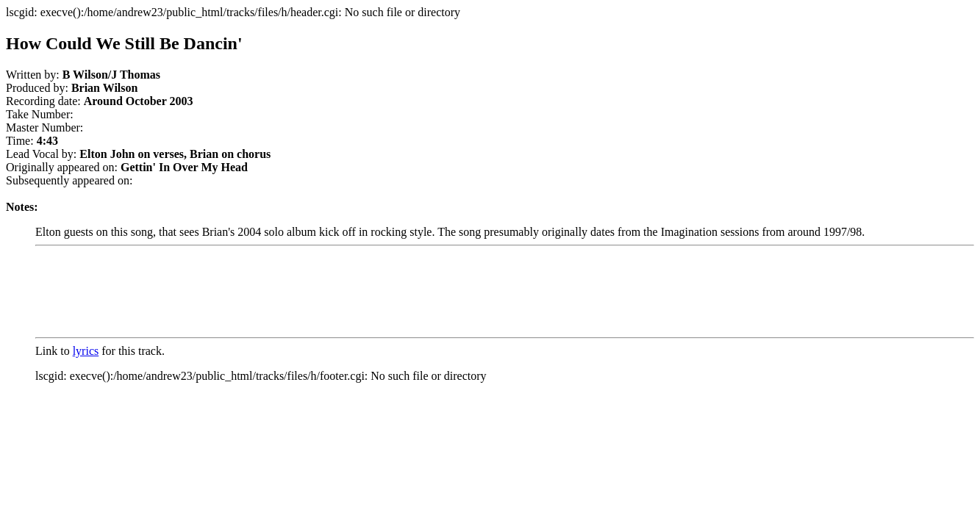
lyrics (86, 351)
